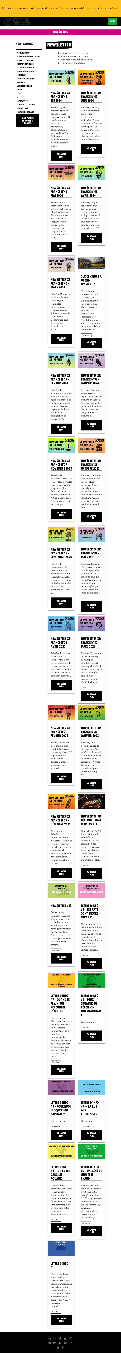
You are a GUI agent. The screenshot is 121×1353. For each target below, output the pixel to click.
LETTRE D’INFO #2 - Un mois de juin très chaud (91, 1172)
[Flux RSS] (63, 1347)
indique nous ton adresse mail (43, 8)
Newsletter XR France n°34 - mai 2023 (91, 553)
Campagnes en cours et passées (27, 121)
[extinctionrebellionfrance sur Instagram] (71, 1338)
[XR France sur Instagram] (60, 1343)
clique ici (115, 8)
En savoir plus (61, 155)
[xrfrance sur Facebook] (60, 1338)
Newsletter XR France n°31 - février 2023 (61, 732)
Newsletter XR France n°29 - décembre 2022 (61, 820)
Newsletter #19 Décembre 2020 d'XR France (91, 820)
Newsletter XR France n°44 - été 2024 (61, 97)
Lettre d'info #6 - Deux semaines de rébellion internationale (91, 1005)
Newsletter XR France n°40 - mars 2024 (61, 283)
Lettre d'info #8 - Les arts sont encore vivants (90, 911)
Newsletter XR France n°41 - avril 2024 (91, 192)
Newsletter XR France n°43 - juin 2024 (91, 97)
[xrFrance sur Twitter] (65, 1338)
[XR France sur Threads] (58, 1347)
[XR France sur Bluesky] (65, 1343)
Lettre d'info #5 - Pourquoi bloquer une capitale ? (61, 1108)
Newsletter (86, 865)
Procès (84, 598)
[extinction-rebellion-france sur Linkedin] (55, 1343)
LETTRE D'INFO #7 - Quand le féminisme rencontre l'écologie (60, 1003)
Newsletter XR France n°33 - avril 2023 (61, 642)
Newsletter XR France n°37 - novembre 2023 (61, 465)
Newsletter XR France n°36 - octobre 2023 (91, 465)
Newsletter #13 (61, 906)
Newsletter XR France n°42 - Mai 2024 (61, 192)
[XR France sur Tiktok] (71, 1343)
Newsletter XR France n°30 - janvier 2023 (91, 732)
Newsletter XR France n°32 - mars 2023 (91, 642)
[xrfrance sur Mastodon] (49, 1338)
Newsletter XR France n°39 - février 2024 (61, 379)
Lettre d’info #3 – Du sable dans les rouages (60, 1172)
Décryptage (86, 335)
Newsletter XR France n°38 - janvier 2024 (91, 379)
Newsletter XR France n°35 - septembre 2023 (61, 553)
